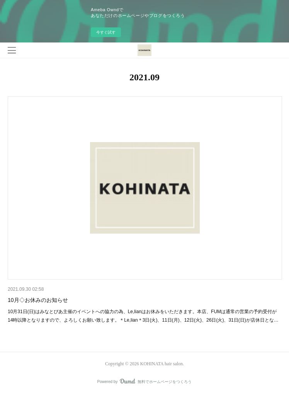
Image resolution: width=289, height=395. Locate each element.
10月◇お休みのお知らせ (38, 300)
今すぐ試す (106, 32)
